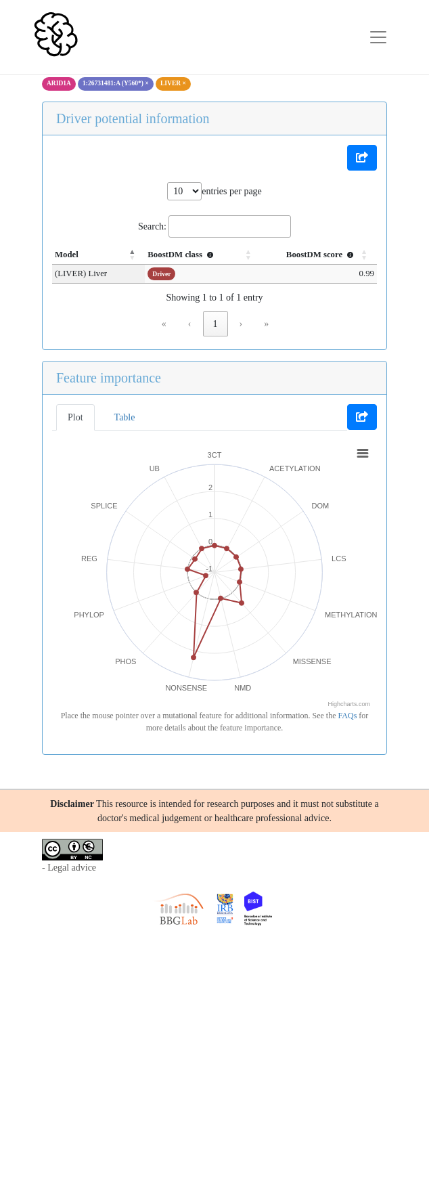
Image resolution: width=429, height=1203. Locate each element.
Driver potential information (133, 118)
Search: (152, 226)
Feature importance (108, 377)
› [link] (241, 324)
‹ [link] (189, 324)
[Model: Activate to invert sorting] (90, 255)
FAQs (347, 715)
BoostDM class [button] (166, 254)
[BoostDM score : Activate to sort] (314, 255)
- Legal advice (69, 867)
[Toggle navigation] (378, 37)
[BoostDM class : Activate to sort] (190, 255)
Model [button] (66, 254)
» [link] (266, 324)
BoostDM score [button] (321, 254)
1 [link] (215, 324)
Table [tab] (124, 417)
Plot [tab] (75, 417)
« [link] (164, 324)
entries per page (232, 191)
